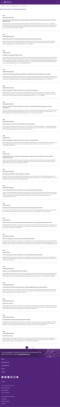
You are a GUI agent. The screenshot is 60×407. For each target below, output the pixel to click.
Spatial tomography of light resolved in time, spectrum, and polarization (30, 90)
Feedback (3, 403)
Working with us (5, 362)
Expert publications (14, 5)
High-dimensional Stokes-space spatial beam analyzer (30, 174)
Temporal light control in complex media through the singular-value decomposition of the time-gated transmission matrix (30, 157)
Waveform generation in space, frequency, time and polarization (30, 239)
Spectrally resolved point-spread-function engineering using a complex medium (30, 207)
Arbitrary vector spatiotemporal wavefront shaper (30, 271)
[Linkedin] (5, 377)
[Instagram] (14, 377)
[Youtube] (11, 377)
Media (2, 359)
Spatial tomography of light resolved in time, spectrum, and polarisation (30, 140)
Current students (5, 365)
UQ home (3, 5)
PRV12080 (7, 392)
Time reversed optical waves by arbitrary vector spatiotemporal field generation (30, 191)
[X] (8, 377)
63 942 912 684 (7, 387)
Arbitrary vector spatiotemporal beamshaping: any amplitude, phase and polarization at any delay (30, 74)
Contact (3, 372)
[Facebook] (2, 377)
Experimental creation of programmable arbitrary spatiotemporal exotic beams (30, 39)
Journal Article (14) (8, 9)
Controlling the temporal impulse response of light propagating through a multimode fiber (30, 287)
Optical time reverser (30, 303)
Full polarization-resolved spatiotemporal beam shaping (30, 319)
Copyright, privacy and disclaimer (8, 396)
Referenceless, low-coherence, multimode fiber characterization (30, 124)
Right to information (5, 401)
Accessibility (3, 398)
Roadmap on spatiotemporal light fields (30, 56)
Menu (2, 2)
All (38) (2, 9)
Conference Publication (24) (19, 9)
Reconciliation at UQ (24, 354)
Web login (3, 381)
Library (3, 368)
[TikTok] (17, 377)
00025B (6, 390)
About (8, 5)
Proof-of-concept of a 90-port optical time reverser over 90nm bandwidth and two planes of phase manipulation (30, 107)
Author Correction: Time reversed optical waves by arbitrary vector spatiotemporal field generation (30, 222)
